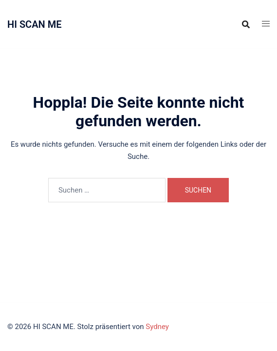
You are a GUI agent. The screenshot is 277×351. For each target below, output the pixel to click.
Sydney (157, 326)
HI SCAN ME (34, 24)
